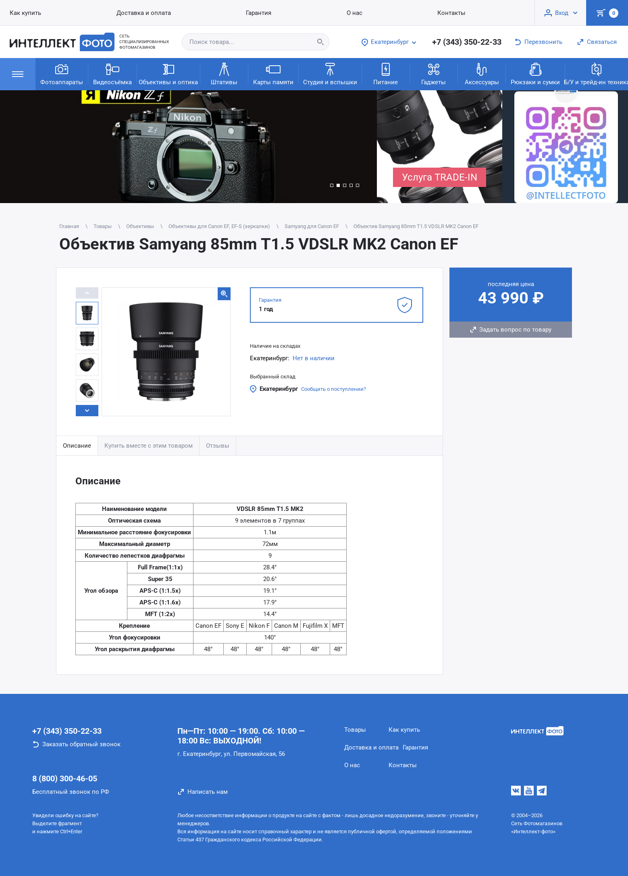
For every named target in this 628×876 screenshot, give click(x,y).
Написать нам (207, 791)
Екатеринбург (279, 388)
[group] (188, 146)
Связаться (602, 42)
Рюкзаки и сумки (535, 73)
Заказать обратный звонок (81, 744)
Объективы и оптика (168, 73)
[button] (331, 185)
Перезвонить (543, 42)
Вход (561, 13)
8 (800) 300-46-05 (64, 778)
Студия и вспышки (330, 73)
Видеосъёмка (112, 73)
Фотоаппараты (61, 73)
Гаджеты (433, 73)
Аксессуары (482, 73)
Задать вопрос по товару (515, 329)
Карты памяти (273, 73)
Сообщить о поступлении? (333, 389)
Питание (385, 73)
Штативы (224, 73)
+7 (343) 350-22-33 (466, 42)
